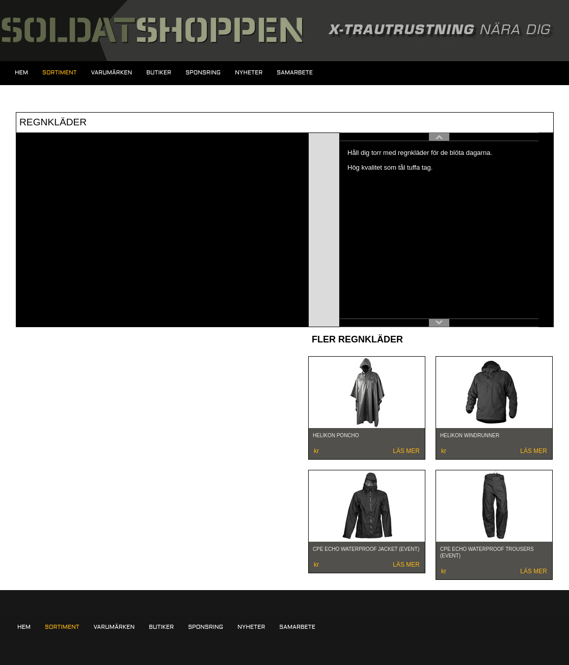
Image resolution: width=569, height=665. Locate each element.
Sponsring (203, 72)
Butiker (158, 72)
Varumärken (111, 72)
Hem (21, 72)
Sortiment (59, 72)
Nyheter (248, 72)
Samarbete (295, 72)
